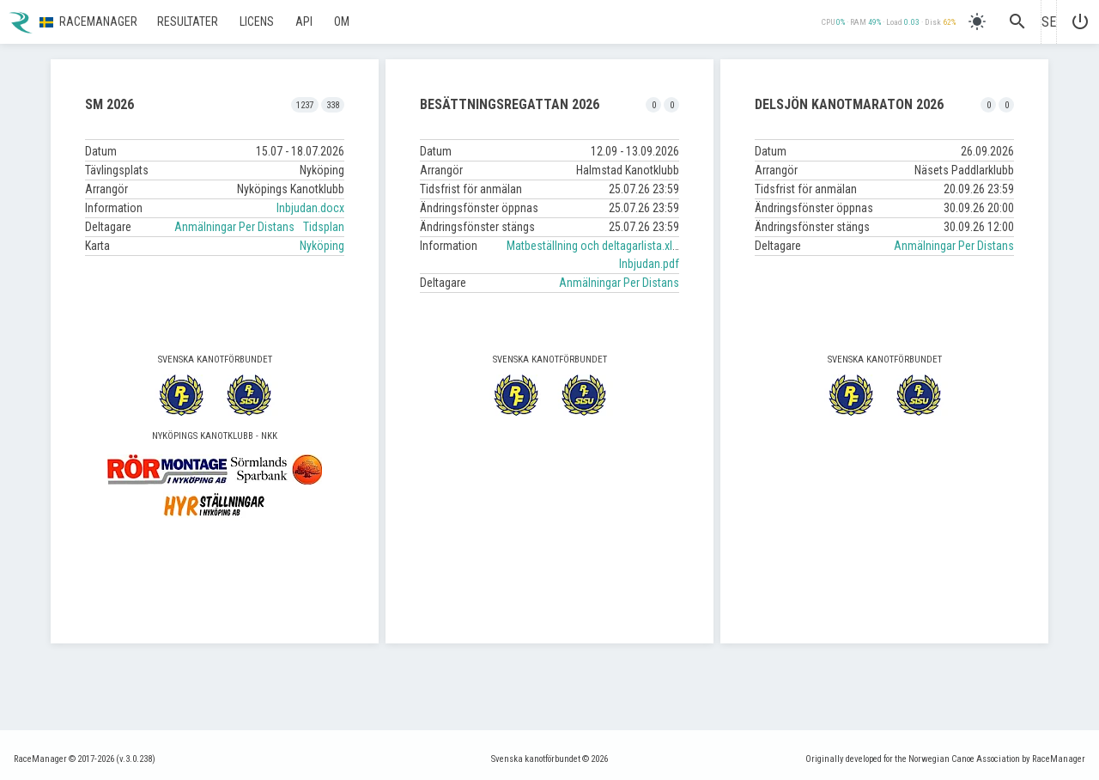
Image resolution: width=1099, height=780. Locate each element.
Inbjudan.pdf (649, 264)
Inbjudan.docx (310, 208)
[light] (977, 21)
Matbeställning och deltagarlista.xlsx (595, 246)
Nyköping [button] (322, 246)
